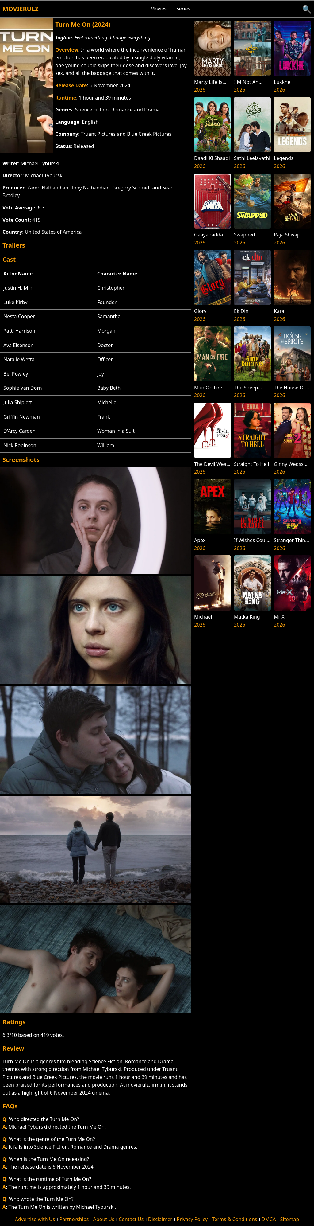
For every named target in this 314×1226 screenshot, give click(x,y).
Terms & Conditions (234, 1219)
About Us (103, 1219)
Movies (158, 8)
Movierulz (20, 9)
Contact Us (131, 1219)
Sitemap (289, 1219)
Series (183, 8)
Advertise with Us (35, 1219)
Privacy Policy (192, 1219)
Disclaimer (160, 1219)
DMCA (269, 1219)
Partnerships (74, 1219)
